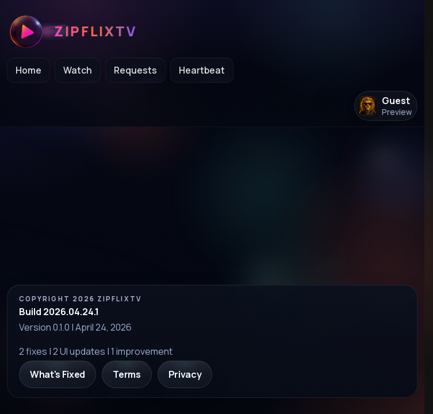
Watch (77, 70)
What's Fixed (57, 374)
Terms (126, 374)
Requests (135, 70)
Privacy (185, 374)
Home (28, 70)
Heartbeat (202, 70)
